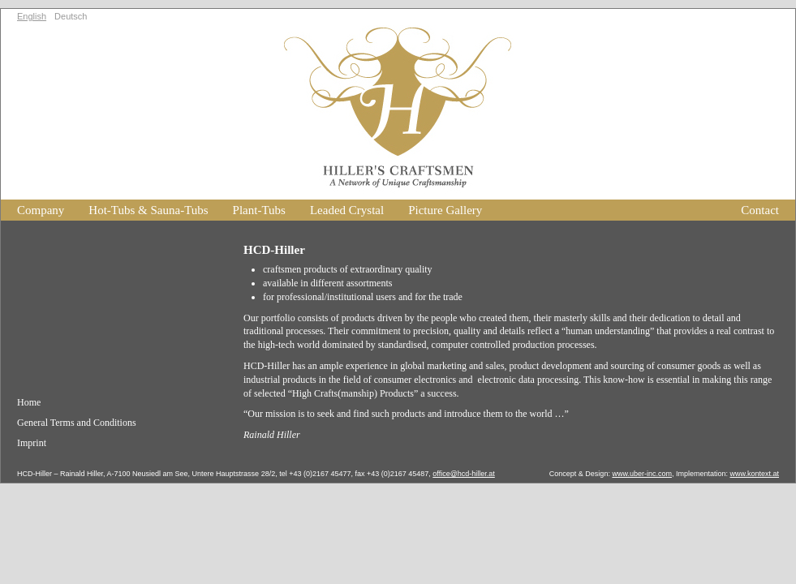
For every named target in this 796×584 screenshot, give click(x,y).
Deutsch (70, 16)
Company (40, 210)
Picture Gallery (445, 210)
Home (29, 402)
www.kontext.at (754, 474)
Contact (760, 210)
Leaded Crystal (347, 210)
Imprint (31, 443)
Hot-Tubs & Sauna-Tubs (148, 210)
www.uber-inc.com (642, 474)
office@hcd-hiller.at (463, 474)
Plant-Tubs (259, 210)
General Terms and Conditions (76, 422)
